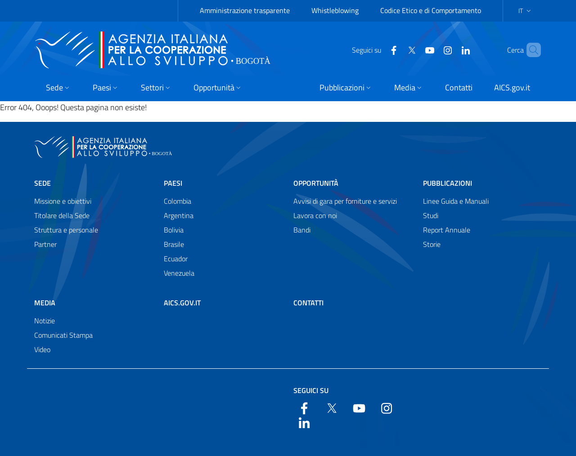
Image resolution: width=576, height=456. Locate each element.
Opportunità (315, 183)
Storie (432, 244)
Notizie (44, 320)
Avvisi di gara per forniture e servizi (345, 201)
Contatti (308, 302)
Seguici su (310, 390)
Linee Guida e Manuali (456, 201)
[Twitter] (396, 49)
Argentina (179, 215)
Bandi (301, 229)
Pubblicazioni (447, 183)
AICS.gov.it (182, 302)
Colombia (177, 201)
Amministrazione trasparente (245, 10)
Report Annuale (446, 229)
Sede (42, 183)
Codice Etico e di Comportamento (430, 10)
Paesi (173, 183)
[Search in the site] (530, 50)
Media (44, 302)
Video (42, 349)
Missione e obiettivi (62, 201)
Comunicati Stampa (63, 335)
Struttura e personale (66, 229)
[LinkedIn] (450, 49)
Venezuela (179, 273)
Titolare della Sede (62, 215)
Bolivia (174, 229)
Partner (45, 244)
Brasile (174, 244)
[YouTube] (414, 49)
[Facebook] (378, 49)
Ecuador (176, 258)
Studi (430, 215)
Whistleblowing (335, 10)
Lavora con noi (315, 215)
